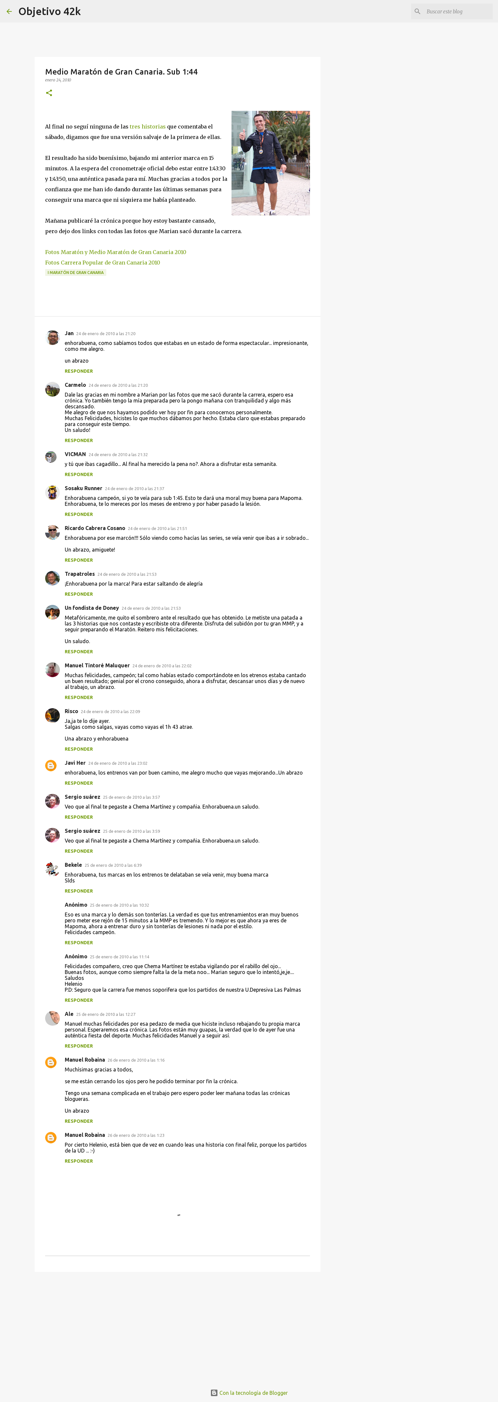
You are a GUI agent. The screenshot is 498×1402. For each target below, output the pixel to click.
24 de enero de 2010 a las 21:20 (105, 333)
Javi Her (75, 763)
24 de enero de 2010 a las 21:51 (157, 528)
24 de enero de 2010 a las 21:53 (127, 574)
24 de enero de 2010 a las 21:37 (134, 488)
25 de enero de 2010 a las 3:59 (131, 831)
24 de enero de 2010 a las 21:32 (118, 454)
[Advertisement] (177, 1327)
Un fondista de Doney (92, 608)
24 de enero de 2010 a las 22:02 (162, 665)
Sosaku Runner (83, 488)
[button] (49, 93)
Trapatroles (80, 574)
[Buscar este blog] (458, 11)
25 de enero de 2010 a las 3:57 (131, 797)
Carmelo (75, 385)
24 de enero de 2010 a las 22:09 (110, 711)
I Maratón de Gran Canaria (76, 272)
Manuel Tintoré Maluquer (97, 665)
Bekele (73, 865)
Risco (71, 711)
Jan (69, 333)
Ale (69, 1014)
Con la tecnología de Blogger (249, 1393)
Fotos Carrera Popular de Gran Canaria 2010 (102, 262)
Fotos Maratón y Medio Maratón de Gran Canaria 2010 (115, 252)
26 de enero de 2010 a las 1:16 (136, 1060)
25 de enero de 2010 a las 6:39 (113, 865)
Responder (79, 371)
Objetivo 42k (49, 11)
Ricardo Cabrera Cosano (95, 528)
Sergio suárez (82, 797)
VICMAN (75, 454)
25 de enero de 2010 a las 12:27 (105, 1014)
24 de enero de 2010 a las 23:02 (117, 763)
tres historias (148, 126)
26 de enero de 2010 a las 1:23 (136, 1135)
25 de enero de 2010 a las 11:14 (119, 956)
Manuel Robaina (85, 1060)
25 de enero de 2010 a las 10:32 (119, 905)
